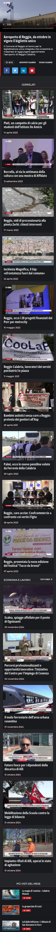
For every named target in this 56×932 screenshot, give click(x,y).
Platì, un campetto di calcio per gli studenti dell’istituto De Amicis (25, 125)
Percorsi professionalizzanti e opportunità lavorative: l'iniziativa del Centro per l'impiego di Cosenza (26, 669)
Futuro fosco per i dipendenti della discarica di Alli (26, 767)
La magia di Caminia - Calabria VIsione (36, 892)
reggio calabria (45, 62)
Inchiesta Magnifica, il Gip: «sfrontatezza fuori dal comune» (24, 271)
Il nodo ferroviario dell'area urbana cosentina (26, 719)
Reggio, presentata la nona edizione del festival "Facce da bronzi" (26, 563)
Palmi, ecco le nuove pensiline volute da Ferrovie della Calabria (27, 466)
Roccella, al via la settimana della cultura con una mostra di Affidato (25, 173)
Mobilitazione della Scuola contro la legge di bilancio (26, 815)
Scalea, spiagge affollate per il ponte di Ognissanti (27, 619)
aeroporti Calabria (27, 62)
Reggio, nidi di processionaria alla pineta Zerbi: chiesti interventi (25, 222)
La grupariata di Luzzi (32, 906)
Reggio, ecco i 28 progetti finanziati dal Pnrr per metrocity (28, 320)
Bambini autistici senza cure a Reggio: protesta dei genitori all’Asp (27, 417)
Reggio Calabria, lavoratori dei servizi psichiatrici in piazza (27, 368)
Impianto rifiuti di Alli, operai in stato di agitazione (27, 863)
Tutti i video (46, 579)
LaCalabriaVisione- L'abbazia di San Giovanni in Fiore (36, 923)
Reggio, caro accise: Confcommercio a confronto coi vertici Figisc (27, 515)
